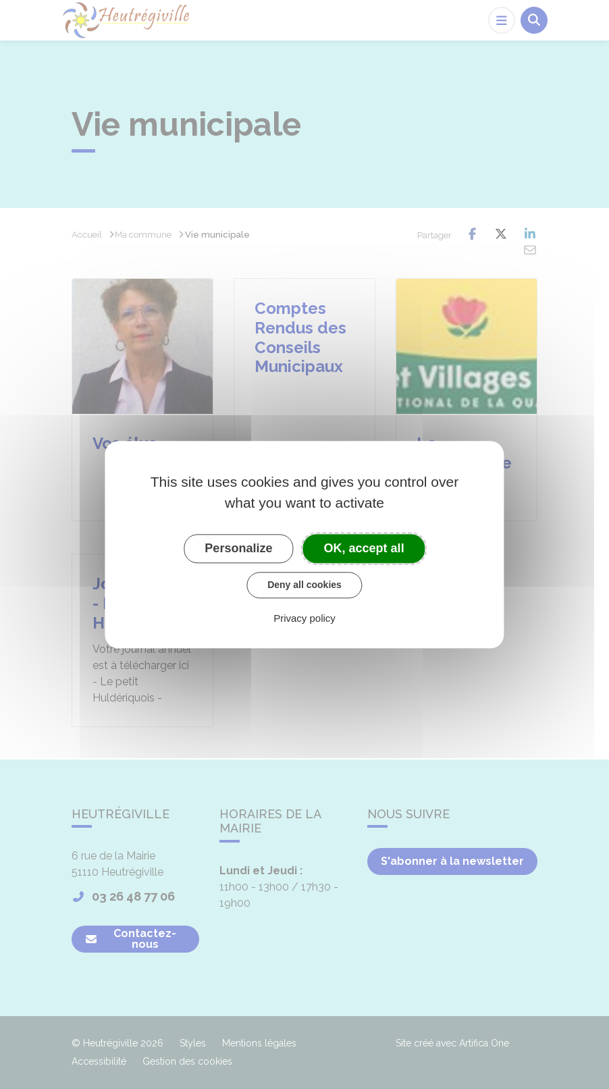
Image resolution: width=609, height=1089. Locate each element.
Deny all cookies (304, 584)
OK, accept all (364, 548)
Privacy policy (304, 618)
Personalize (238, 548)
